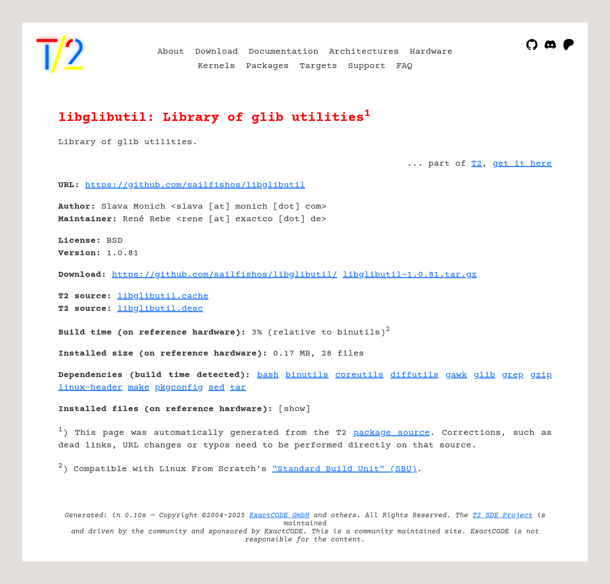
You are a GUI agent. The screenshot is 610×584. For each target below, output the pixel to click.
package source (392, 433)
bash (268, 375)
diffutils (414, 375)
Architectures (364, 52)
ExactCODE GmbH (279, 515)
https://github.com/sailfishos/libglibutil (195, 185)
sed (217, 387)
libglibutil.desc (160, 309)
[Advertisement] (525, 237)
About (171, 52)
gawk (456, 375)
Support (366, 66)
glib (484, 375)
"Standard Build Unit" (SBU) (344, 469)
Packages (267, 66)
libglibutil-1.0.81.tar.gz (410, 275)
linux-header (90, 387)
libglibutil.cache (163, 296)
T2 (476, 164)
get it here (522, 164)
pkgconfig (179, 387)
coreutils (359, 375)
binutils (307, 375)
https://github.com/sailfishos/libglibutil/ (224, 275)
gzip (541, 375)
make (138, 387)
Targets (318, 66)
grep (513, 375)
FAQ (404, 66)
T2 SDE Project (503, 515)
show (294, 409)
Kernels (216, 66)
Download (216, 52)
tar (238, 387)
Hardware (431, 52)
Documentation (284, 52)
